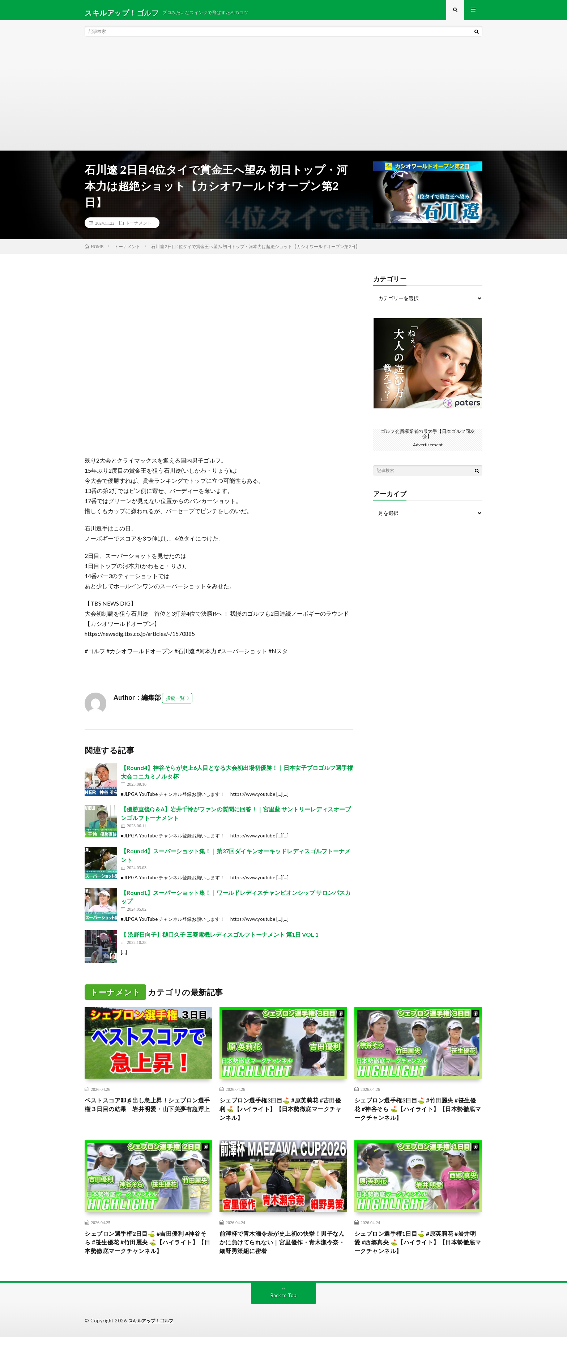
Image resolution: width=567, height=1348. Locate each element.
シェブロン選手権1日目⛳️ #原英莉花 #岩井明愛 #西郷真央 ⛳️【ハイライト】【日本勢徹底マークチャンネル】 (415, 1252)
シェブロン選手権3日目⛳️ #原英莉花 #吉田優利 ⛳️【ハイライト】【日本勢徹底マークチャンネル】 (281, 1115)
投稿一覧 (175, 703)
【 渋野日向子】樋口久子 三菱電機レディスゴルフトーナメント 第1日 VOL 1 (220, 939)
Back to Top (283, 1306)
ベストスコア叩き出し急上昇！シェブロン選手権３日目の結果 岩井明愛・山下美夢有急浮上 (148, 1115)
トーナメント (138, 228)
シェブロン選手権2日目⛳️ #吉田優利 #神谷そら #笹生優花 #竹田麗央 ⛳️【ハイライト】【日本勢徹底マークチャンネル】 (148, 1252)
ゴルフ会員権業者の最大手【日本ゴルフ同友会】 (427, 438)
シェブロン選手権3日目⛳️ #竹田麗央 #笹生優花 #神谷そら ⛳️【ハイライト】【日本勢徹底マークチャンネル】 (415, 1115)
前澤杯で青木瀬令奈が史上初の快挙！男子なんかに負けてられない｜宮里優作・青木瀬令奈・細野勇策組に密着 (283, 1252)
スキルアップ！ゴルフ (152, 1332)
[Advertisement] (283, 101)
